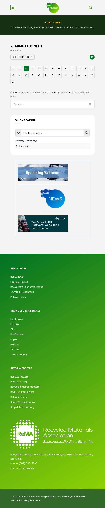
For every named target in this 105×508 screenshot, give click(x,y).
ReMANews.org (18, 397)
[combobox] (52, 146)
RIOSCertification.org (22, 392)
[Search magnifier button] (86, 133)
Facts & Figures (19, 282)
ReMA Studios (18, 297)
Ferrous (14, 324)
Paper (13, 339)
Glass (13, 329)
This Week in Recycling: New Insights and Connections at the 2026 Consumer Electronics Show (52, 27)
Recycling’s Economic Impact (27, 287)
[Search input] (52, 133)
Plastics (14, 344)
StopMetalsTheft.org (22, 407)
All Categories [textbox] (23, 146)
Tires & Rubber (18, 354)
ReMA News (16, 276)
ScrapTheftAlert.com (22, 402)
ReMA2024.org (18, 381)
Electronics (16, 319)
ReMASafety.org (19, 376)
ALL (13, 68)
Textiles (14, 349)
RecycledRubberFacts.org (25, 386)
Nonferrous (16, 334)
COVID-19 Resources (22, 292)
